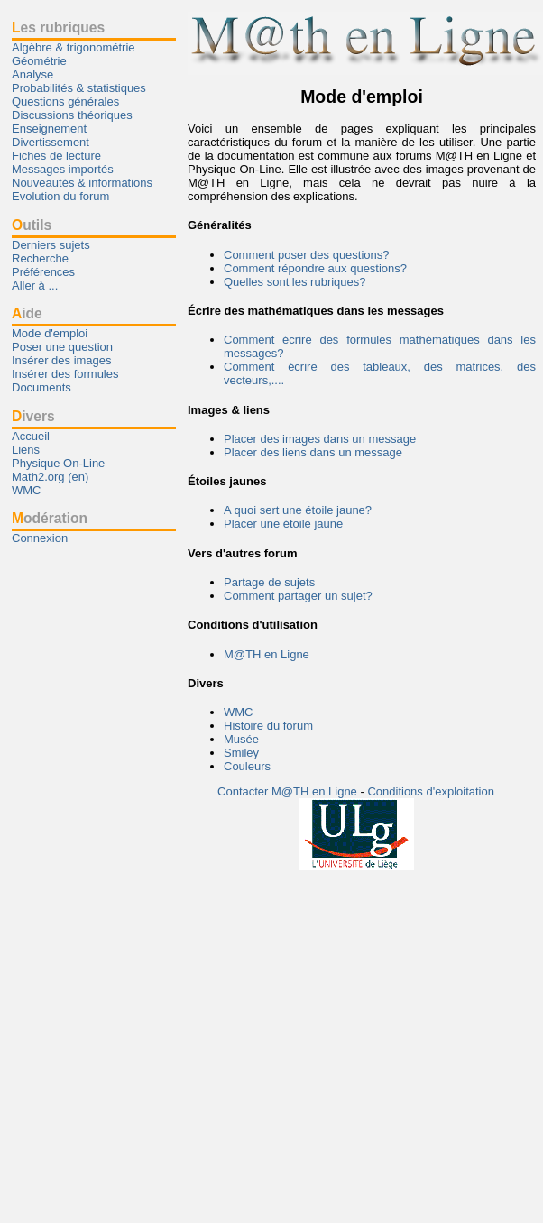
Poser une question (62, 347)
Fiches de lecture (56, 155)
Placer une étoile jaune (283, 523)
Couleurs (247, 766)
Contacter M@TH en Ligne (288, 791)
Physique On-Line (58, 463)
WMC (238, 712)
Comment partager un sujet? (298, 595)
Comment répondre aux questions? (315, 268)
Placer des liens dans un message (313, 452)
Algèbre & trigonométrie (73, 47)
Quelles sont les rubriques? (295, 282)
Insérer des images (62, 360)
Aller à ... (35, 285)
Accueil (31, 436)
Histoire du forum (268, 725)
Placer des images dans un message (320, 439)
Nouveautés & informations (82, 182)
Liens (26, 449)
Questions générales (65, 101)
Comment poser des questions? (307, 255)
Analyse (32, 74)
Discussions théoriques (72, 115)
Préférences (43, 272)
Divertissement (50, 142)
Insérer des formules (65, 374)
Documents (41, 387)
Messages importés (63, 169)
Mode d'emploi (49, 333)
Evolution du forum (60, 196)
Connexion (40, 538)
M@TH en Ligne (266, 654)
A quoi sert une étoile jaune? (298, 510)
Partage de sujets (269, 582)
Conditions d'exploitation (430, 791)
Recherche (40, 258)
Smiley (241, 752)
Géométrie (39, 61)
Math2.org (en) (50, 476)
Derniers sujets (51, 245)
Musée (241, 739)
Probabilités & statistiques (79, 88)
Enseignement (49, 128)
